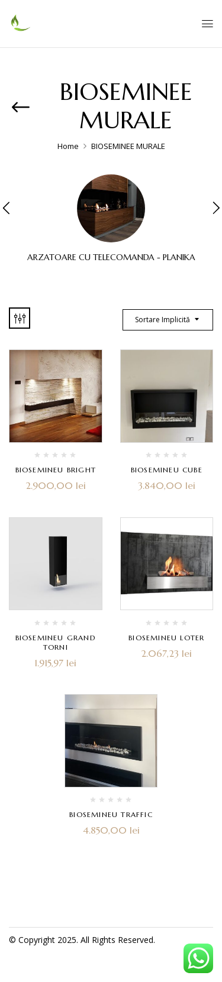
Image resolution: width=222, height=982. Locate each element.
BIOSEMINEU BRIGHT (55, 469)
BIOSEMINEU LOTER (166, 637)
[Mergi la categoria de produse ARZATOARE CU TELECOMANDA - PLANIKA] (111, 208)
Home (68, 146)
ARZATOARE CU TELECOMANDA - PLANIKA (111, 257)
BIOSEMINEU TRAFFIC (111, 814)
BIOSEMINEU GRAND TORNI (55, 642)
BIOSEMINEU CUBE (166, 469)
